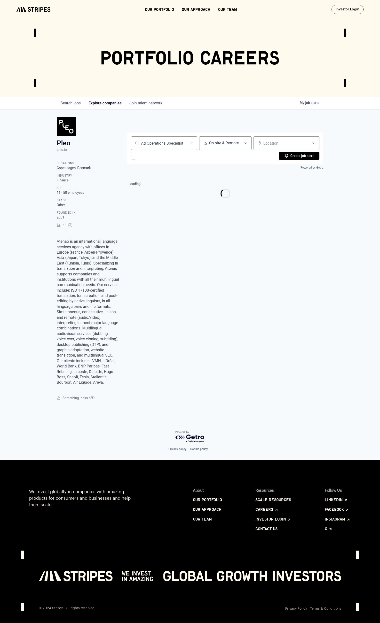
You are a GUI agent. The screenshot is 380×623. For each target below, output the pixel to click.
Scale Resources (273, 499)
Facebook (337, 509)
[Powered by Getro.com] (190, 437)
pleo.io (62, 150)
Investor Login (350, 9)
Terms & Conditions (325, 608)
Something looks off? (76, 398)
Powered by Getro (312, 167)
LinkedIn (336, 499)
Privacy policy (177, 449)
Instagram (337, 519)
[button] (147, 156)
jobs (71, 103)
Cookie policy (199, 449)
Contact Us (266, 528)
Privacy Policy (296, 608)
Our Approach (196, 9)
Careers (266, 509)
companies (104, 103)
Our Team (227, 9)
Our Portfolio (159, 9)
